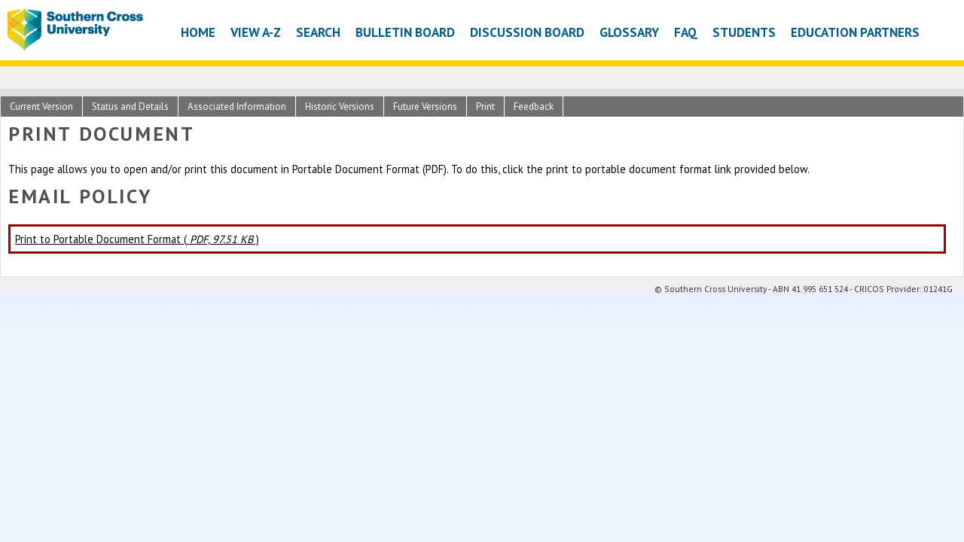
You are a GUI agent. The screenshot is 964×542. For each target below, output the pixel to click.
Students (744, 32)
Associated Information (237, 106)
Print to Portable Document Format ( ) (137, 239)
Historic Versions (339, 106)
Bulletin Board (405, 32)
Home (198, 32)
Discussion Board (527, 32)
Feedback (534, 106)
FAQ (685, 32)
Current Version (41, 106)
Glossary (629, 32)
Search (318, 32)
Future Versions (425, 106)
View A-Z (255, 32)
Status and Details (130, 106)
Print (485, 106)
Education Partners (855, 32)
